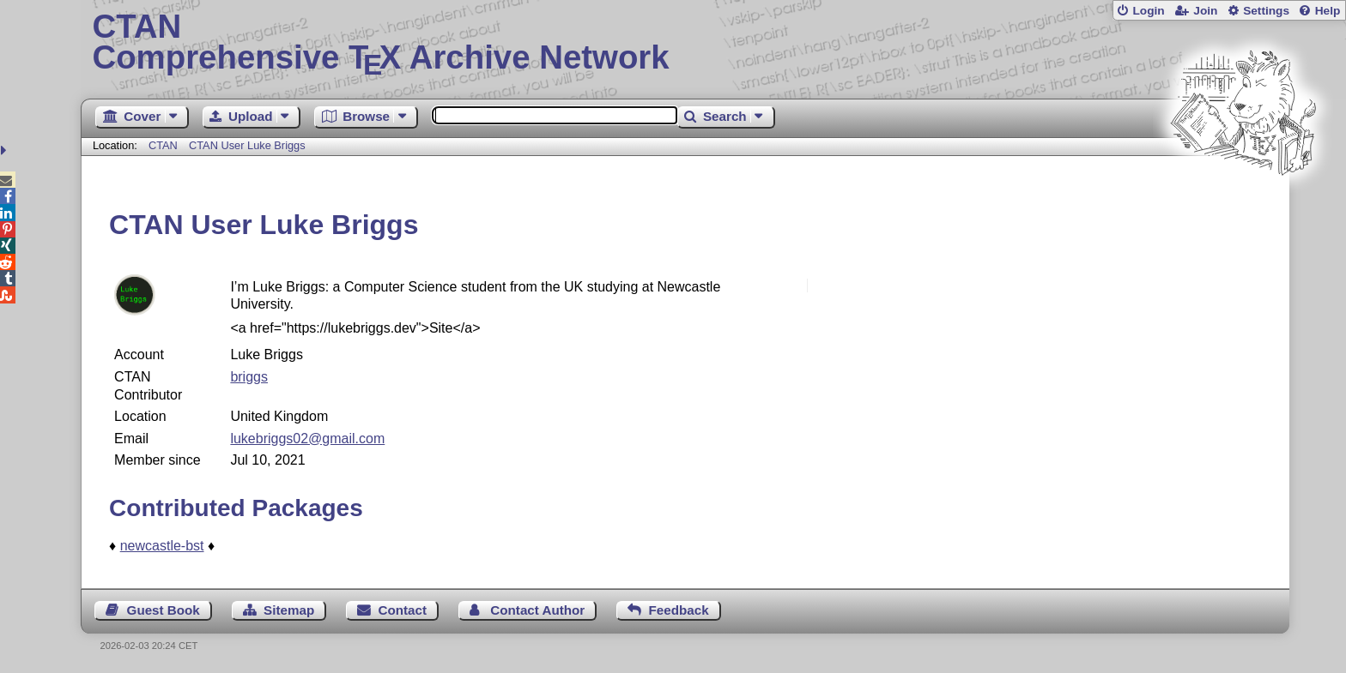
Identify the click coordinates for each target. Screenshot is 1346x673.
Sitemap (289, 610)
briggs (249, 377)
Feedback (679, 610)
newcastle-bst (162, 545)
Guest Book (163, 610)
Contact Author (537, 610)
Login (1148, 10)
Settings (1266, 10)
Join (1205, 10)
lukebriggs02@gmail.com (307, 438)
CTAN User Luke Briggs (247, 145)
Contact (403, 610)
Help (1328, 10)
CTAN (163, 145)
